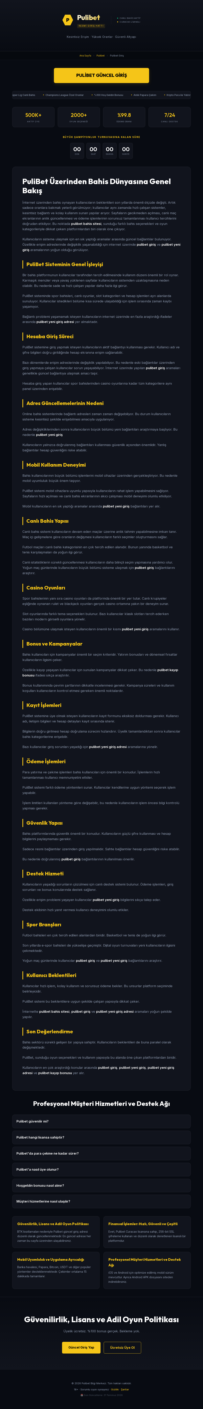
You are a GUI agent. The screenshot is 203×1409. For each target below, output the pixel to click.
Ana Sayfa (85, 55)
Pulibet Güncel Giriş (101, 75)
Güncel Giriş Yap (81, 1347)
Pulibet (101, 55)
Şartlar (125, 1389)
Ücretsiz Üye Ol (122, 1348)
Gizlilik (115, 1389)
